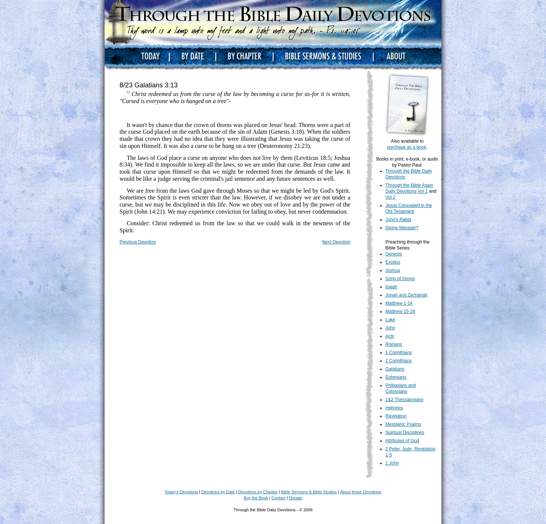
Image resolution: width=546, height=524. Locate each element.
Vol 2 (390, 197)
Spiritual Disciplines (404, 432)
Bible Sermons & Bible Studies (309, 492)
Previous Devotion (138, 242)
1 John (392, 463)
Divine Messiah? (401, 227)
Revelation (396, 416)
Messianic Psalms (403, 424)
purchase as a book (406, 147)
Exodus (392, 262)
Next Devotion (336, 242)
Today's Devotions (181, 492)
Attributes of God (402, 440)
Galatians (394, 369)
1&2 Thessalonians (404, 399)
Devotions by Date (218, 492)
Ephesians (395, 377)
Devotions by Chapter (258, 492)
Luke (390, 319)
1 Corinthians (398, 352)
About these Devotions (360, 492)
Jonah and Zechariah (406, 295)
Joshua (392, 270)
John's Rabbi (398, 219)
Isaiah (391, 286)
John (390, 328)
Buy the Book (256, 498)
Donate (295, 498)
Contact (279, 498)
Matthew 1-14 (399, 303)
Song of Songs (400, 278)
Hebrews (394, 407)
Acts (389, 336)
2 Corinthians (398, 360)
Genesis (393, 254)
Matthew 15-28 (400, 311)
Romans (393, 344)
